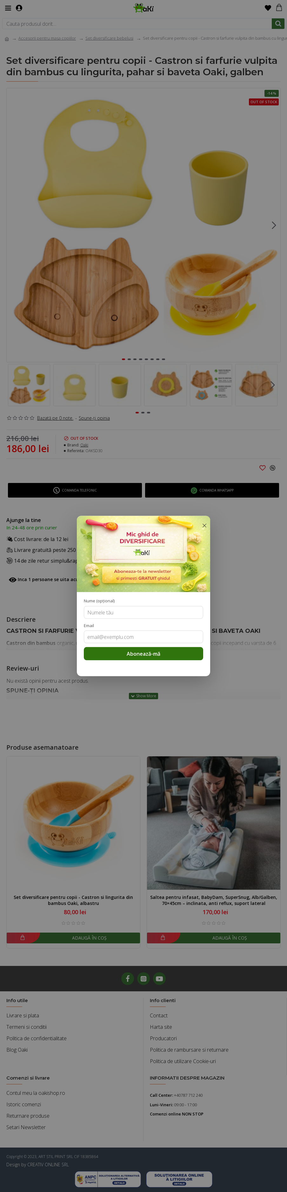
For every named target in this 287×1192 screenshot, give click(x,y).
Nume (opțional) (99, 601)
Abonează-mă (143, 653)
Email (89, 625)
